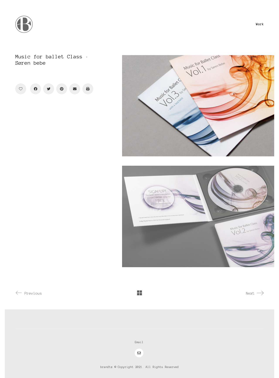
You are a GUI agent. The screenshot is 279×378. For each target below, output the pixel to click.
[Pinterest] (61, 88)
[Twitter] (48, 88)
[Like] (20, 88)
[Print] (87, 88)
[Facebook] (35, 88)
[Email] (74, 88)
